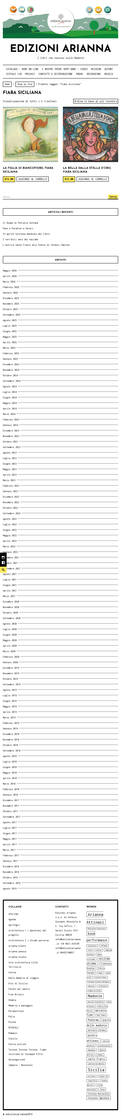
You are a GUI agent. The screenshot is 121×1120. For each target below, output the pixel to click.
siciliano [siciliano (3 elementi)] (91, 1076)
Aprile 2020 (10, 645)
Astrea (12, 972)
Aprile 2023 (10, 474)
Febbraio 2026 (11, 287)
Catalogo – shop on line (22, 69)
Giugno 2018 (10, 767)
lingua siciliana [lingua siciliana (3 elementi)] (94, 990)
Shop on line (24, 84)
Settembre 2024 (11, 381)
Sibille (13, 1038)
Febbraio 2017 (11, 855)
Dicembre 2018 (11, 734)
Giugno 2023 (10, 463)
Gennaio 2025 (10, 359)
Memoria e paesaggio (20, 1005)
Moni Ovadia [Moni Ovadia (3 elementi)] (101, 1015)
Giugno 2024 (10, 397)
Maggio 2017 (10, 839)
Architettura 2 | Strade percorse (29, 940)
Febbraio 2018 (11, 789)
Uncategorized (17, 1059)
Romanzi (13, 1033)
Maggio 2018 (10, 772)
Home (7, 84)
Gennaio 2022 (10, 552)
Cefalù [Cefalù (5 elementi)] (104, 945)
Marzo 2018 (9, 783)
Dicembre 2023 (11, 430)
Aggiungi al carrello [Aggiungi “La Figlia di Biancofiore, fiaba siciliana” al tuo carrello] (32, 179)
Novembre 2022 (11, 502)
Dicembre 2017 (11, 800)
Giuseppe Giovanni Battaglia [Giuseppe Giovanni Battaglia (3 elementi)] (98, 982)
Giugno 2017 (10, 833)
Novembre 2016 (11, 872)
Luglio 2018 (10, 761)
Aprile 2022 (10, 541)
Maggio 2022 (10, 535)
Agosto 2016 (10, 888)
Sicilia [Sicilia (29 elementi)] (96, 1069)
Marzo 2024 (9, 414)
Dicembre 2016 (11, 866)
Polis (12, 1016)
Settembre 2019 (11, 684)
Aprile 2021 (10, 590)
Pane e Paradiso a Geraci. (18, 228)
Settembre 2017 (11, 816)
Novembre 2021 (11, 557)
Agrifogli (14, 925)
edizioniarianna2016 (19, 1114)
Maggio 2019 (10, 706)
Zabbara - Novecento (20, 1065)
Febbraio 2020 (11, 656)
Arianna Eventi (17, 946)
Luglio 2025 (10, 325)
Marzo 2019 (9, 717)
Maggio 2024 (10, 403)
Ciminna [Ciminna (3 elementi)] (98, 950)
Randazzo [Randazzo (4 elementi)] (91, 1050)
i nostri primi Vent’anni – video (64, 69)
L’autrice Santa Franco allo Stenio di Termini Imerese (36, 245)
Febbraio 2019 (11, 723)
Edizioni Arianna (60, 49)
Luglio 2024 (10, 392)
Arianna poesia (17, 951)
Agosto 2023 (10, 452)
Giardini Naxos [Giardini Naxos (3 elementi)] (100, 977)
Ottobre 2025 (10, 309)
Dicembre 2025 (11, 298)
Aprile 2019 (10, 712)
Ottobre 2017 (10, 811)
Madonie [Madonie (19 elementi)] (95, 996)
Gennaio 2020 (10, 662)
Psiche (12, 1022)
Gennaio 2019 (10, 728)
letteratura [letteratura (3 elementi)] (102, 986)
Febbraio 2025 (11, 353)
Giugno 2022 (10, 530)
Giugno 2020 (10, 634)
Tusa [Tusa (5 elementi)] (102, 1089)
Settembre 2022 (11, 513)
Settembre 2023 (11, 447)
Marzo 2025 (9, 347)
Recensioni (94, 74)
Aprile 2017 (10, 844)
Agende (12, 919)
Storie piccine (17, 1044)
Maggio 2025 (10, 336)
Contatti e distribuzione (56, 74)
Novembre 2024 (11, 370)
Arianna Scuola (17, 957)
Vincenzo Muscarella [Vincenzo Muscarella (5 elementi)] (98, 1094)
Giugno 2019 (10, 701)
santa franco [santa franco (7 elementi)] (96, 1058)
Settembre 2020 (11, 618)
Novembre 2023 (11, 436)
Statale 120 (14, 74)
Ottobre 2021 (10, 563)
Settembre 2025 (11, 314)
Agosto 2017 (10, 822)
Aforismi (14, 914)
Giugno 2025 (10, 331)
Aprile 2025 (10, 342)
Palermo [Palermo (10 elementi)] (93, 1019)
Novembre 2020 (11, 607)
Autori (108, 69)
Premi (79, 74)
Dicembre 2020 (11, 601)
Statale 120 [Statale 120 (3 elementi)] (103, 1076)
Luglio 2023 (10, 458)
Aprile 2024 (10, 408)
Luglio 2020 (10, 629)
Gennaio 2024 (10, 425)
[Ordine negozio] (95, 101)
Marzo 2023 (9, 480)
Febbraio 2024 (11, 419)
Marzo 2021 (9, 596)
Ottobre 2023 (10, 441)
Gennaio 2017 (10, 861)
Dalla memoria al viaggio (24, 978)
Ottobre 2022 (10, 507)
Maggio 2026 (10, 270)
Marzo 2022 (9, 546)
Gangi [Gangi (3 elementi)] (100, 973)
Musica (108, 74)
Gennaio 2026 (10, 292)
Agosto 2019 (10, 690)
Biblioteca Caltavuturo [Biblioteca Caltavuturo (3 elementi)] (96, 928)
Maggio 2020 (10, 640)
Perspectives (16, 1011)
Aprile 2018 (10, 778)
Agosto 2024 (10, 386)
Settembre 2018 (11, 750)
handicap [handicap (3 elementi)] (91, 986)
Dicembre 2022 (11, 496)
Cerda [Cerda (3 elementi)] (90, 950)
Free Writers (16, 994)
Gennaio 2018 (10, 794)
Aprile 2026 (10, 276)
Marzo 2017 (9, 850)
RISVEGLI (14, 1027)
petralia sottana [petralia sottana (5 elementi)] (97, 1030)
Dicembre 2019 (11, 667)
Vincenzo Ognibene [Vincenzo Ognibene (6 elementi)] (98, 1098)
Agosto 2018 (10, 756)
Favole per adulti (19, 989)
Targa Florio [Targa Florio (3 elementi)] (92, 1081)
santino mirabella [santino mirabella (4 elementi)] (96, 1064)
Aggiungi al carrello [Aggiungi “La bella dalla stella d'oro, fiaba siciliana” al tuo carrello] (92, 179)
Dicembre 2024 (11, 364)
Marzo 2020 (9, 651)
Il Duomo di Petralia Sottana (20, 222)
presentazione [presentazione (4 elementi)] (104, 1046)
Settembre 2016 (11, 883)
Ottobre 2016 (10, 877)
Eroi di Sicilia (18, 983)
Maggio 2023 (10, 469)
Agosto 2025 (10, 320)
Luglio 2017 (10, 827)
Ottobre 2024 (10, 375)
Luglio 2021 (10, 579)
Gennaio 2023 (10, 491)
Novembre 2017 (11, 805)
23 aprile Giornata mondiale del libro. (27, 234)
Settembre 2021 (11, 568)
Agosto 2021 (10, 574)
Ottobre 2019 (10, 679)
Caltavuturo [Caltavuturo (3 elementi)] (92, 946)
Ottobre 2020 (10, 612)
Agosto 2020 (10, 623)
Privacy (30, 74)
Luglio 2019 (10, 695)
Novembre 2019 (11, 673)
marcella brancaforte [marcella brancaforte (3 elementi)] (96, 1002)
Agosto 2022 (10, 519)
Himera (12, 1000)
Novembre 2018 (11, 739)
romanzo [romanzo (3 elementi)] (100, 1055)
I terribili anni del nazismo (20, 239)
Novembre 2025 (11, 303)
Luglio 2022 (10, 524)
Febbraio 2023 (11, 485)
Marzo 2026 (9, 281)
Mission (96, 69)
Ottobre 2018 (10, 745)
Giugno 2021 (10, 585)
